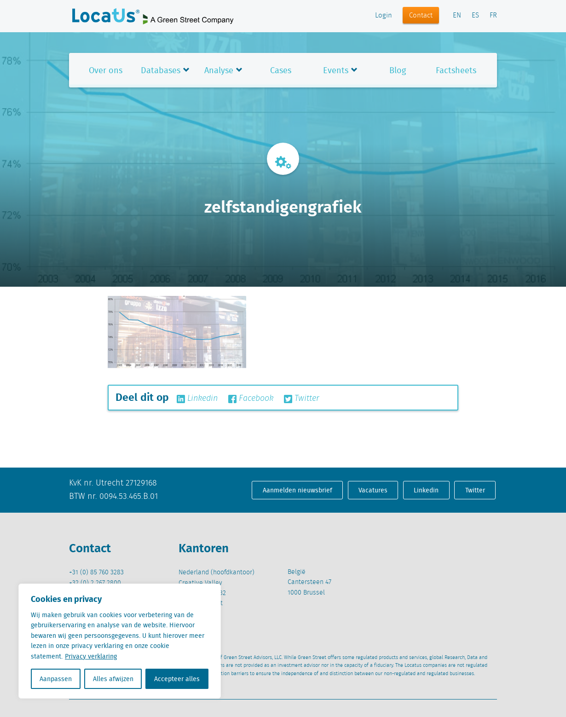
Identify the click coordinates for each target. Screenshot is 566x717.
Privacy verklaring (91, 656)
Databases (160, 70)
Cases (280, 70)
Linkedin (197, 398)
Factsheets (456, 70)
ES (475, 15)
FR (493, 15)
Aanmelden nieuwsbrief (297, 490)
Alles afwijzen (113, 678)
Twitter (301, 398)
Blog (397, 70)
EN (457, 15)
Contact (421, 15)
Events (335, 70)
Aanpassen (56, 678)
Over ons (105, 70)
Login (383, 15)
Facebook (250, 398)
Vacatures (372, 490)
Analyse (218, 70)
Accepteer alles (177, 678)
